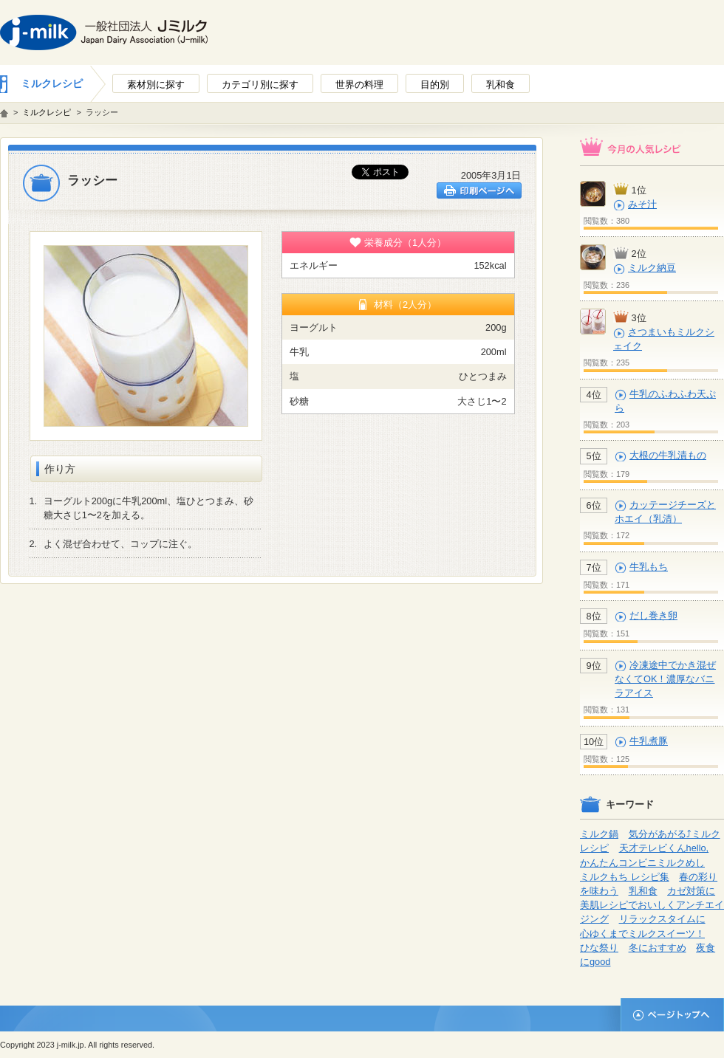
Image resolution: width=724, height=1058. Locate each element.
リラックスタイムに (662, 918)
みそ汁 (642, 204)
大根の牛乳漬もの (667, 455)
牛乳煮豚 (648, 740)
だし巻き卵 (653, 615)
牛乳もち (648, 566)
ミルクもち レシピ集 (624, 876)
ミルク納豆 (652, 267)
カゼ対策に (691, 890)
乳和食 (643, 890)
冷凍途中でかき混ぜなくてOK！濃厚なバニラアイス (665, 678)
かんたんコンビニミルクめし (642, 862)
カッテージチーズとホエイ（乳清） (665, 511)
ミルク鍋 (599, 833)
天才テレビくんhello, (664, 847)
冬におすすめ (657, 947)
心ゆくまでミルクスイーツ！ (642, 933)
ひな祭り (599, 947)
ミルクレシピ (52, 83)
